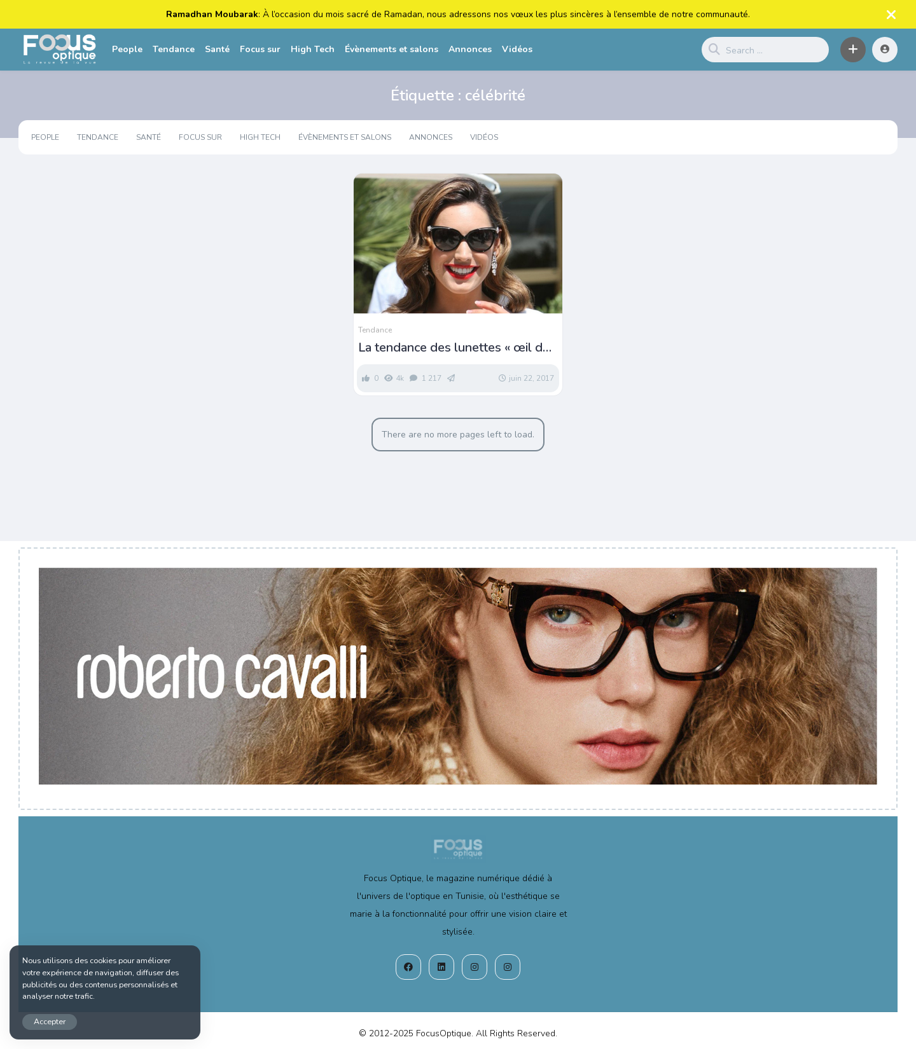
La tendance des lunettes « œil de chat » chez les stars (454, 347)
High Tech (313, 49)
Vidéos (517, 49)
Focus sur (260, 49)
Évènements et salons (391, 49)
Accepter (50, 1021)
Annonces (470, 49)
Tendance (174, 49)
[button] (853, 49)
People (127, 49)
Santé (217, 49)
